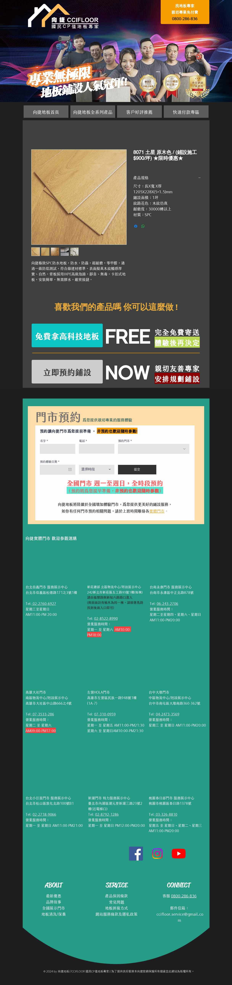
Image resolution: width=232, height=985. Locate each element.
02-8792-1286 (107, 814)
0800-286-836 (184, 18)
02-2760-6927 (44, 603)
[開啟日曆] (69, 469)
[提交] (137, 469)
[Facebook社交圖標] (136, 854)
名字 (43, 440)
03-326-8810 (166, 814)
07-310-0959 (105, 713)
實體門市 (157, 511)
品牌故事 (53, 901)
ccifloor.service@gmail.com (179, 917)
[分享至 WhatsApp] (143, 226)
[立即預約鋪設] (67, 371)
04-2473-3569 (167, 713)
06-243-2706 (167, 603)
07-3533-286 (43, 713)
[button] (92, 111)
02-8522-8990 (106, 618)
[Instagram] (157, 854)
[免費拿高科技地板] (67, 335)
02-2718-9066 (44, 814)
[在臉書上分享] (135, 226)
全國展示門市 (53, 908)
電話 (82, 440)
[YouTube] (179, 854)
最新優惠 (53, 895)
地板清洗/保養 (53, 914)
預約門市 (124, 440)
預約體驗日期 (50, 461)
